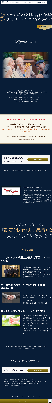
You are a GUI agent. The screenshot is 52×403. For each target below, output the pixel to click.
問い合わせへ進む (38, 159)
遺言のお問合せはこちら (24, 401)
